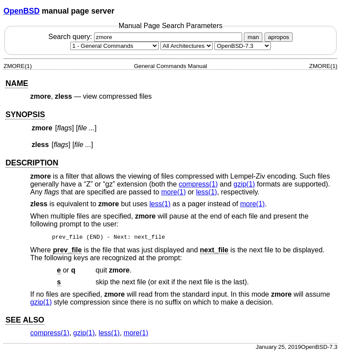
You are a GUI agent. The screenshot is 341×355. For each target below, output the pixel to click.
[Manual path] (242, 46)
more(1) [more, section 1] (173, 192)
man (253, 37)
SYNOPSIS (25, 114)
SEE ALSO (24, 321)
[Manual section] (114, 46)
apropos (278, 37)
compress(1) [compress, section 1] (198, 184)
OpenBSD (22, 11)
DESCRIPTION (31, 162)
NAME (16, 83)
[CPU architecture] (186, 46)
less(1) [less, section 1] (206, 192)
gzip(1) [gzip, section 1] (244, 184)
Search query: (146, 36)
